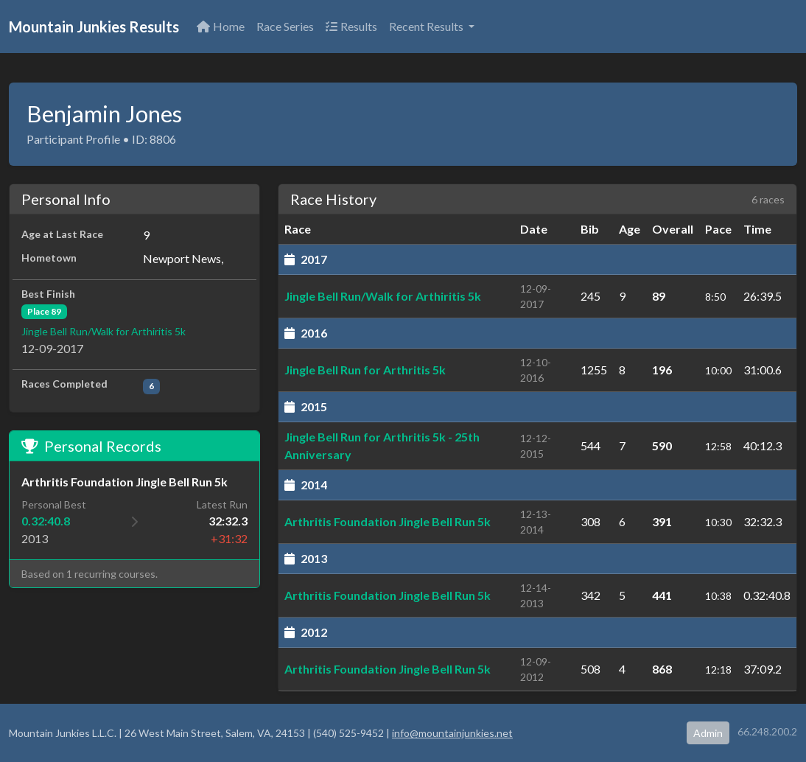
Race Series (285, 26)
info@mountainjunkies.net (452, 733)
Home (221, 26)
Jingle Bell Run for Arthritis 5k (365, 370)
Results (351, 26)
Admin (708, 733)
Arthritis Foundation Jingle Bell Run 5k (387, 521)
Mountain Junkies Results (94, 26)
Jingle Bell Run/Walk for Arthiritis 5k (103, 331)
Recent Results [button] (427, 26)
